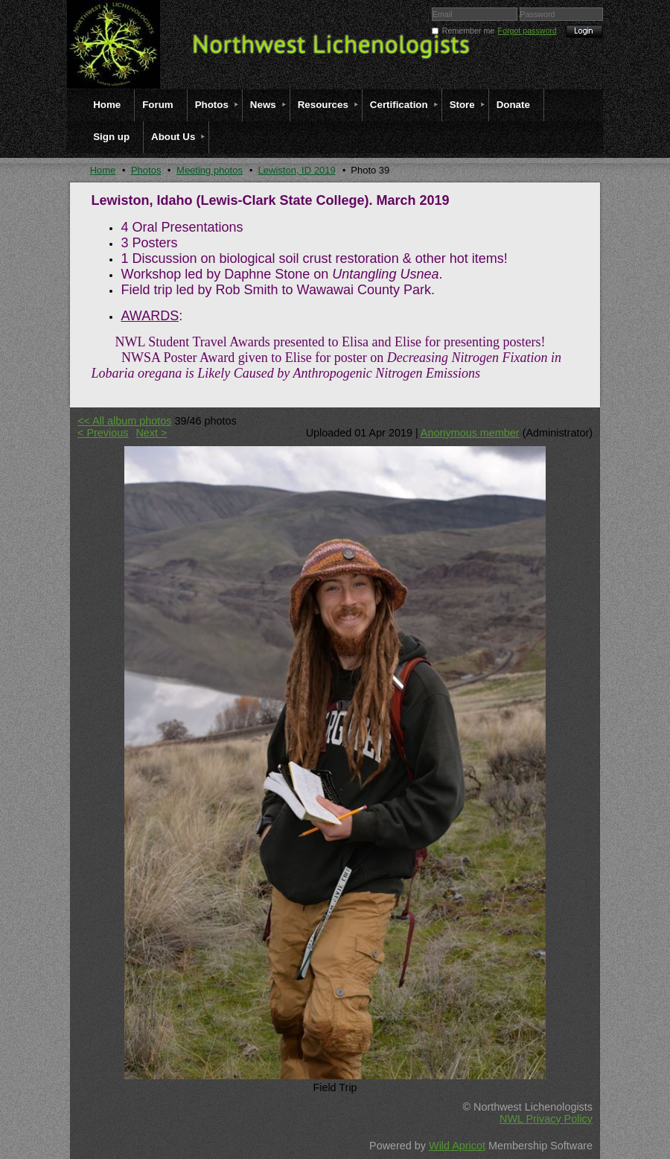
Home (103, 170)
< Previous (102, 433)
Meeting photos (209, 170)
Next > (151, 433)
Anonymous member (470, 433)
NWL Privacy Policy (546, 1119)
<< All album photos (124, 421)
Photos (146, 170)
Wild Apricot (457, 1146)
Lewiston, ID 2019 (297, 170)
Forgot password (527, 30)
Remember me (468, 30)
